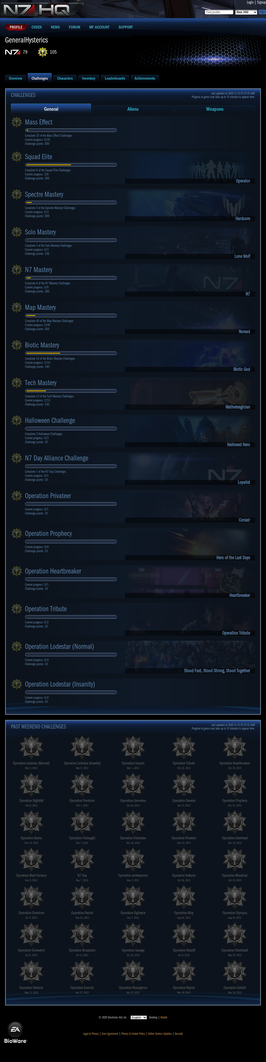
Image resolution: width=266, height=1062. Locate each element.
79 (25, 52)
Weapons (215, 109)
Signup (261, 2)
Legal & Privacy (91, 1034)
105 (53, 52)
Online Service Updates (160, 1034)
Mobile (163, 1017)
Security (179, 1034)
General (51, 109)
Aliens (133, 109)
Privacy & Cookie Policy (133, 1034)
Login (250, 2)
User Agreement (110, 1034)
